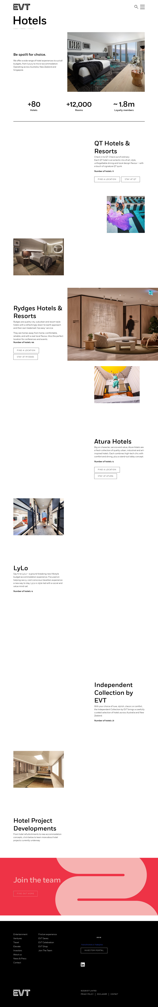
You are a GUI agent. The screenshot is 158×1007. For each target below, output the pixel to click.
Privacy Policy (87, 994)
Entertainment (20, 934)
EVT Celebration (46, 943)
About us (17, 955)
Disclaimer (102, 994)
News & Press (19, 959)
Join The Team (45, 951)
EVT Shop (43, 947)
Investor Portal (94, 950)
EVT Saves (43, 938)
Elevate (17, 947)
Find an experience (47, 934)
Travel (16, 943)
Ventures (17, 938)
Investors (17, 951)
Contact (17, 963)
